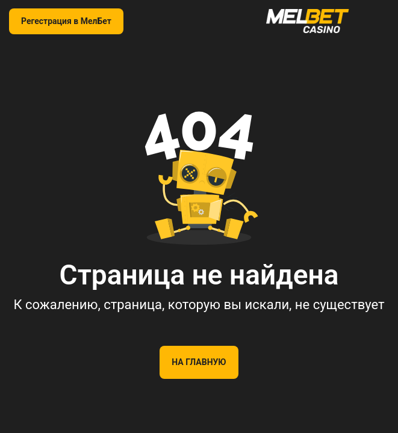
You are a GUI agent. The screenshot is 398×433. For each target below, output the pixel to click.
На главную (199, 362)
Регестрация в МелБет (66, 21)
